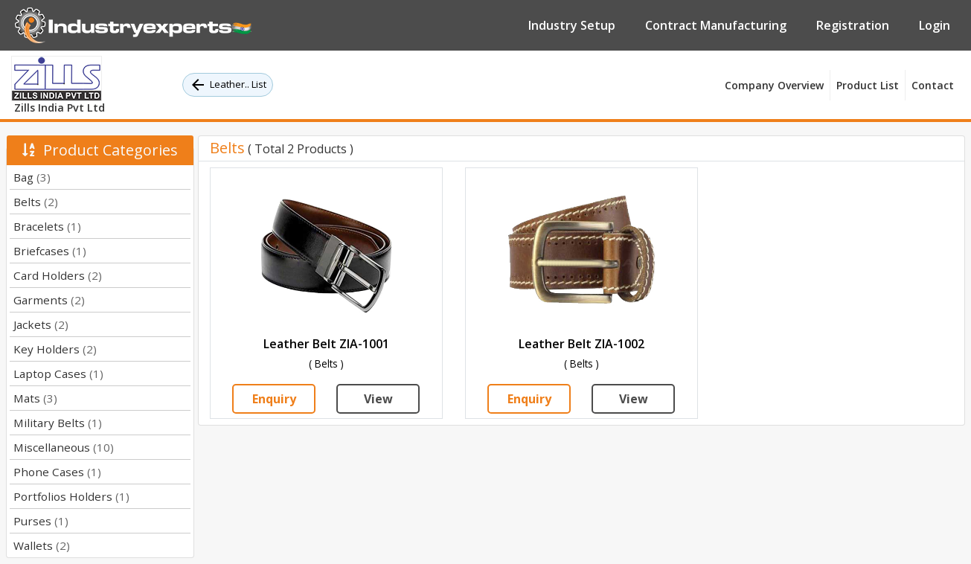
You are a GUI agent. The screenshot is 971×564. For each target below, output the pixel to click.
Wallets (41, 545)
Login (934, 25)
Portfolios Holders (71, 496)
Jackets (40, 324)
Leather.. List (227, 85)
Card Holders (57, 275)
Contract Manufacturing (715, 25)
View (378, 399)
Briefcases (49, 250)
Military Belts (57, 422)
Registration (852, 25)
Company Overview (774, 85)
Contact (932, 85)
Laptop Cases (58, 373)
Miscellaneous (63, 447)
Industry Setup (571, 25)
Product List (867, 85)
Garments (49, 299)
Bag (32, 177)
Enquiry (274, 399)
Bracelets (47, 226)
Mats (35, 398)
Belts (35, 201)
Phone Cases (57, 471)
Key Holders (55, 349)
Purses (40, 520)
